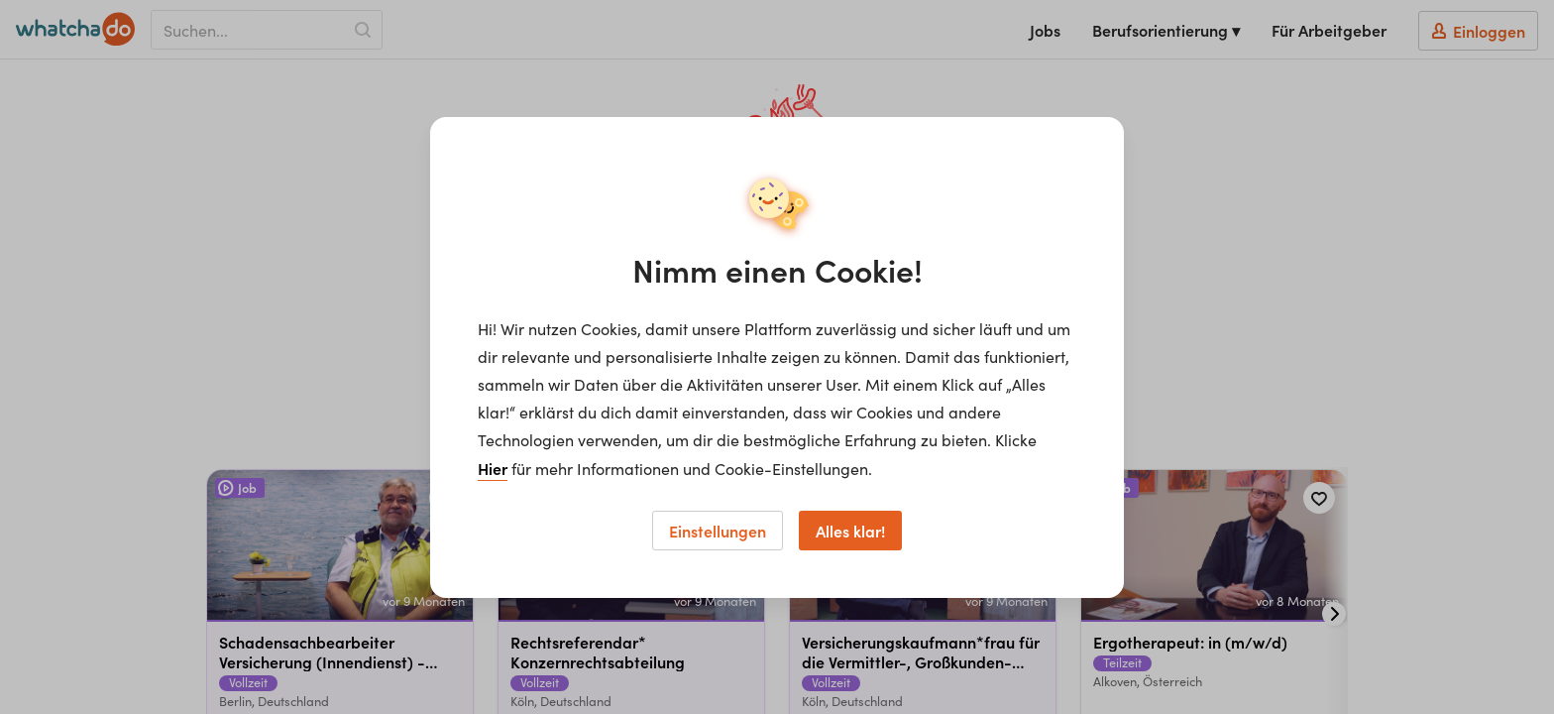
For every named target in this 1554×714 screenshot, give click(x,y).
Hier (492, 468)
